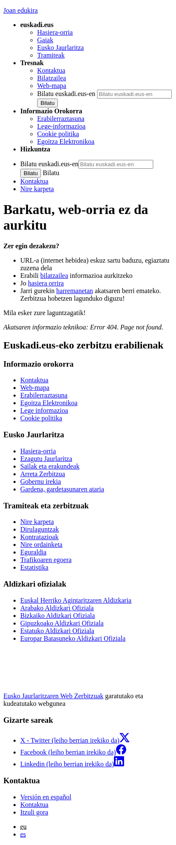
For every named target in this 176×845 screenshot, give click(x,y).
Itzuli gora (34, 812)
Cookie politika (58, 133)
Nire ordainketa (41, 544)
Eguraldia (33, 552)
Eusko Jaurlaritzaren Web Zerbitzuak (53, 696)
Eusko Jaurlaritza (60, 47)
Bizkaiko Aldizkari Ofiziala (57, 615)
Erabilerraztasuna (60, 118)
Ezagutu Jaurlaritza (46, 458)
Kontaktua (51, 70)
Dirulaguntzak (39, 529)
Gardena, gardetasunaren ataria (62, 489)
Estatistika (34, 567)
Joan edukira (20, 10)
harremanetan (74, 290)
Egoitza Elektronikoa (66, 141)
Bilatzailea (51, 78)
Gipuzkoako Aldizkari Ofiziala (61, 623)
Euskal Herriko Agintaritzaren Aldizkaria (75, 600)
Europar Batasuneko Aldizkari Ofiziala (72, 638)
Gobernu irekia (40, 481)
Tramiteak (51, 55)
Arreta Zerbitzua (42, 473)
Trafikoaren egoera (46, 559)
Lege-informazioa (61, 126)
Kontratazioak (39, 536)
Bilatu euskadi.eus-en (66, 93)
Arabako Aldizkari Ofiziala (57, 608)
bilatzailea (54, 275)
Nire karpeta (37, 188)
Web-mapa (51, 85)
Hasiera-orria (55, 32)
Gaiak (45, 40)
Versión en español (45, 797)
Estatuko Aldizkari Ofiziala (57, 630)
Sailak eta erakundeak (49, 466)
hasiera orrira (46, 283)
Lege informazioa (44, 410)
